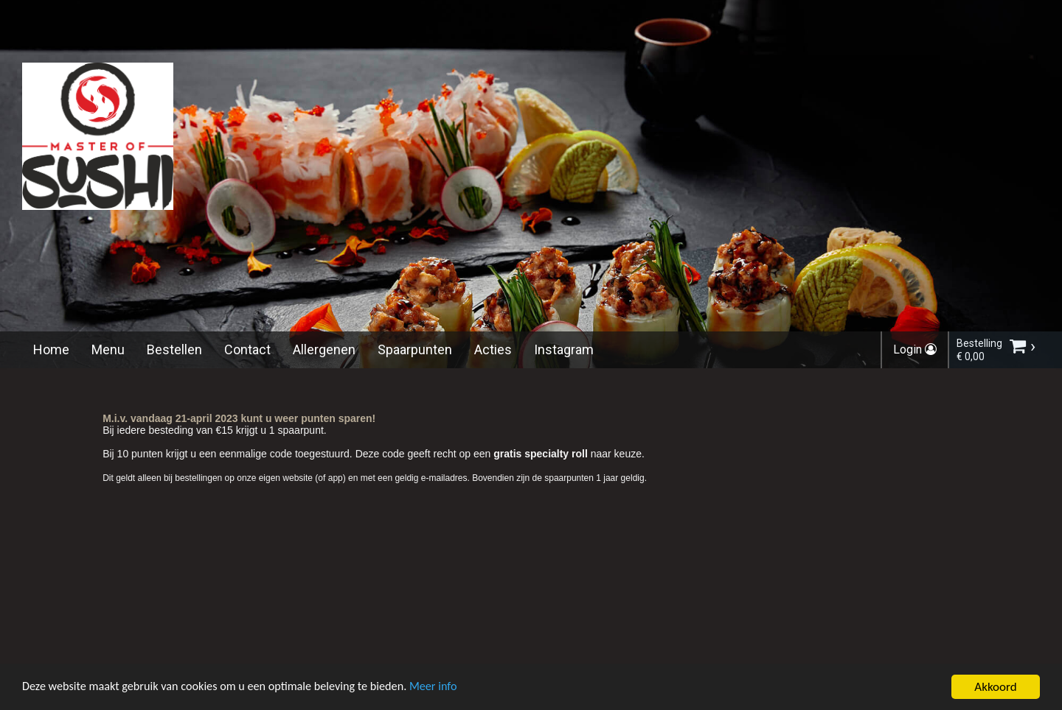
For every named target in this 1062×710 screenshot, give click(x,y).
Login (915, 349)
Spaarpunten (415, 349)
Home (51, 349)
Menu (108, 349)
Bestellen (174, 349)
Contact (247, 349)
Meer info (453, 689)
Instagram (564, 349)
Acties (493, 349)
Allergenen (324, 349)
